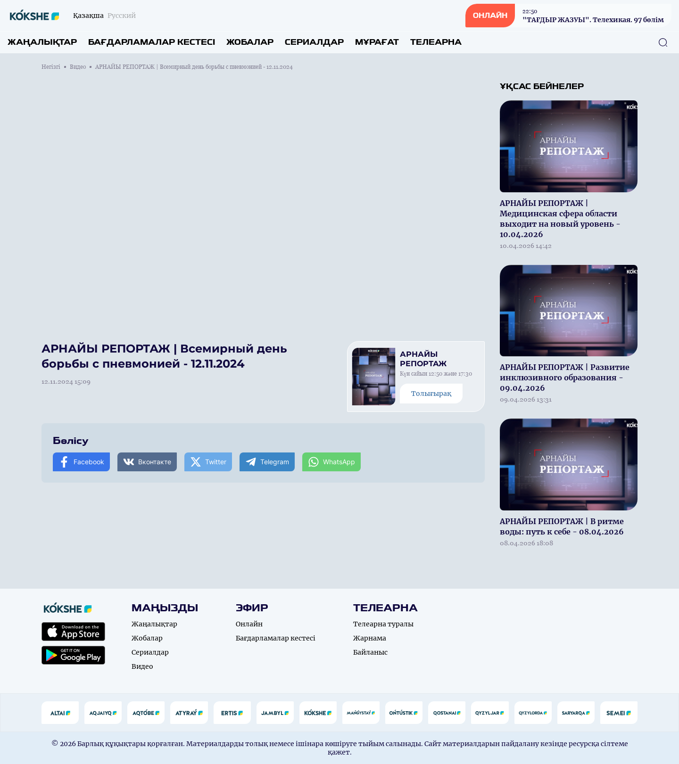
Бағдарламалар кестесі (151, 42)
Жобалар (249, 42)
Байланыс (370, 652)
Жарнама (369, 638)
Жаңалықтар (42, 42)
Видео (78, 67)
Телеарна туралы (383, 624)
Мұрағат (377, 42)
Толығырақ (431, 393)
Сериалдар (314, 42)
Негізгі (50, 67)
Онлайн (249, 624)
